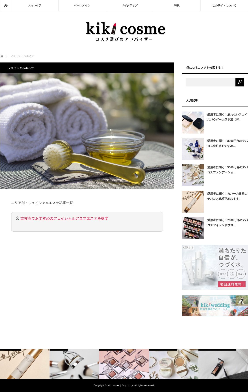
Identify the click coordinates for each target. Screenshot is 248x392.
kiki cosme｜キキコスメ (120, 385)
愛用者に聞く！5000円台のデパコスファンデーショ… (227, 170)
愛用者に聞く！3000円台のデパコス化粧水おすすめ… (227, 143)
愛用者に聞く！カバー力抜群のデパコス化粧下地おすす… (227, 196)
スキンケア (34, 5)
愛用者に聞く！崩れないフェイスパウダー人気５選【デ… (227, 117)
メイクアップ (129, 5)
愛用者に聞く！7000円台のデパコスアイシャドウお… (227, 222)
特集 (177, 5)
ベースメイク (82, 5)
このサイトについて (224, 5)
